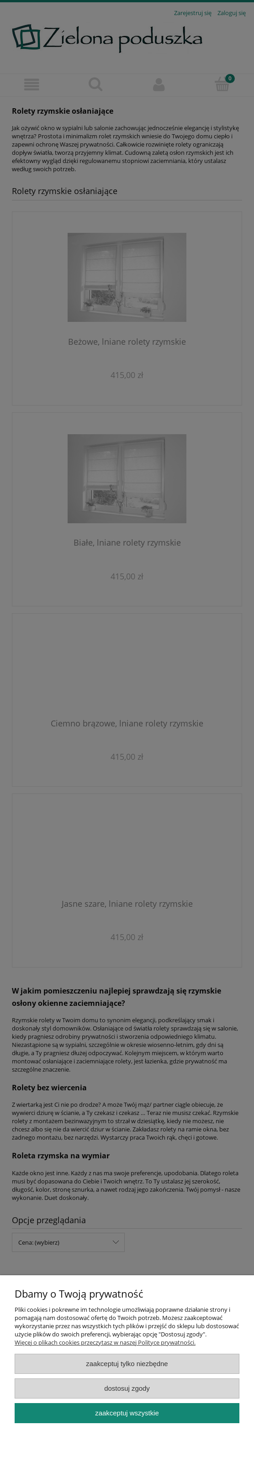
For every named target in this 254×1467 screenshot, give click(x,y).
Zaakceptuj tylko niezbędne (127, 1363)
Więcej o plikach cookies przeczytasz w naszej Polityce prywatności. (105, 1342)
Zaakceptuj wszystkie (127, 1413)
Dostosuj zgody (127, 1388)
